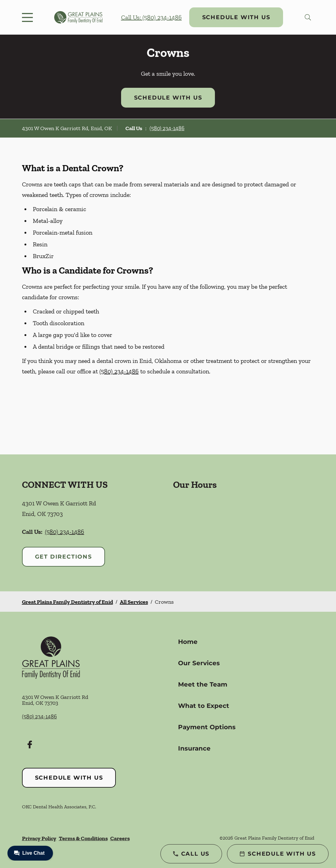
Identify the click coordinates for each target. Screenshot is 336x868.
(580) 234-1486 (167, 128)
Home (188, 641)
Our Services (199, 663)
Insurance (194, 748)
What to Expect (203, 705)
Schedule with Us (236, 17)
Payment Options (207, 727)
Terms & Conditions (83, 838)
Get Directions (63, 556)
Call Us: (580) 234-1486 (151, 17)
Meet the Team (202, 684)
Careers (120, 838)
